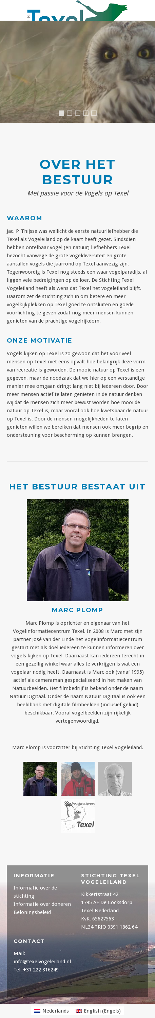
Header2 (88, 114)
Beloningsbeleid (32, 912)
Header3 (96, 114)
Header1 (62, 115)
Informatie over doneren (42, 904)
